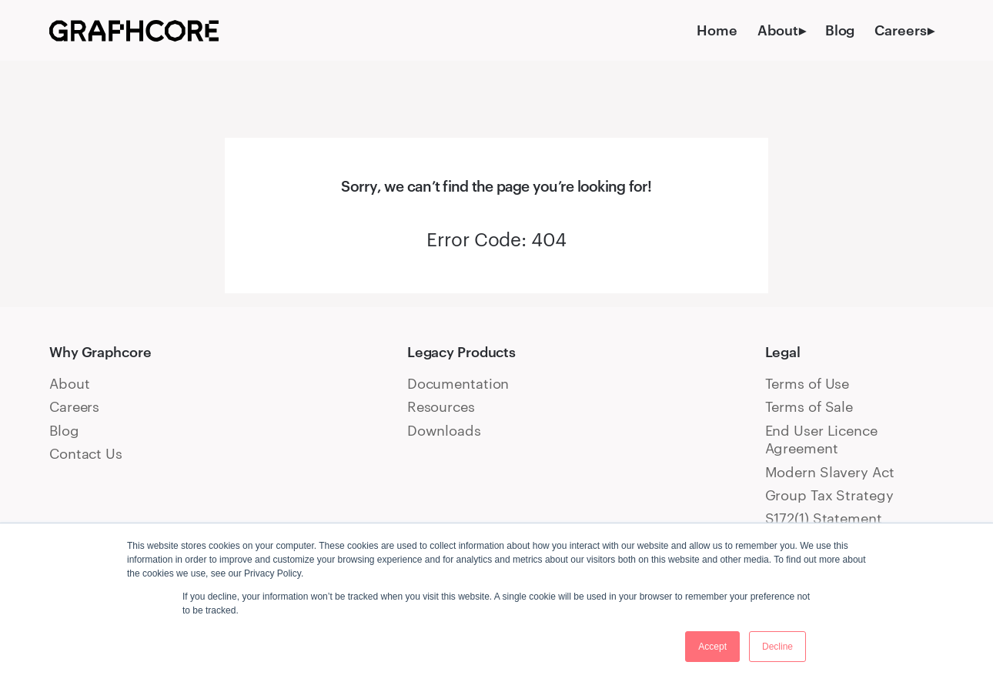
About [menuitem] (777, 30)
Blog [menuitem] (840, 30)
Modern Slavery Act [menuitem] (829, 471)
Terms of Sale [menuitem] (809, 406)
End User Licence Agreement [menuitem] (821, 439)
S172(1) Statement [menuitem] (823, 518)
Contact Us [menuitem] (85, 453)
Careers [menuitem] (900, 30)
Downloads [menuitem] (444, 430)
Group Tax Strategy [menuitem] (829, 494)
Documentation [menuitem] (458, 383)
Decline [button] (777, 646)
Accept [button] (712, 646)
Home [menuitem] (717, 30)
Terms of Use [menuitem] (807, 383)
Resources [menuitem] (441, 406)
